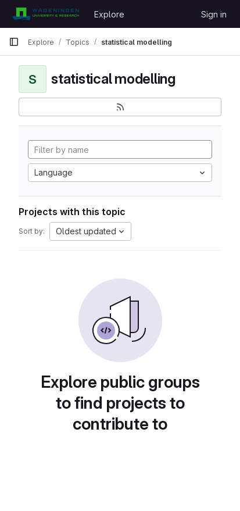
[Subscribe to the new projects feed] (120, 107)
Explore (109, 14)
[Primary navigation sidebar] (14, 42)
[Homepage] (45, 14)
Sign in (214, 14)
